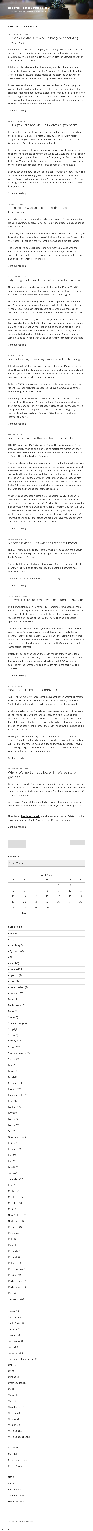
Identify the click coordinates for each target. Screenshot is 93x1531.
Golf (10, 1131)
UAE (10, 1365)
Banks (11, 999)
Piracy (11, 1245)
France (11, 1119)
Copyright (13, 1029)
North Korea (14, 1221)
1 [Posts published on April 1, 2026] (47, 885)
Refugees (13, 1263)
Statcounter (6, 1529)
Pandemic (13, 1233)
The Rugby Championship (21, 1359)
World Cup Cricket (17, 1437)
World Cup (13, 1431)
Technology (14, 1341)
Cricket (12, 1047)
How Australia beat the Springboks (33, 690)
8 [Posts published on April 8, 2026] (47, 891)
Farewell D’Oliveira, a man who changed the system (45, 600)
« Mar (23, 913)
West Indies (14, 1407)
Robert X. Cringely (17, 1460)
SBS (10, 1305)
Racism (12, 1257)
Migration (13, 1203)
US (9, 1389)
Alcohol (12, 963)
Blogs (11, 1011)
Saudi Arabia (14, 1299)
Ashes (11, 981)
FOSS (11, 1113)
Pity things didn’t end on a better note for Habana (44, 280)
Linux (11, 1185)
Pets (10, 1239)
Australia (12, 993)
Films (10, 1101)
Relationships (15, 1269)
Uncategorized (16, 1383)
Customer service (17, 1053)
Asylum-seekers (16, 987)
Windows (13, 1419)
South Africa (14, 1323)
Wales (11, 1395)
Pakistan (12, 1227)
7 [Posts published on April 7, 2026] (36, 891)
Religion (12, 1275)
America (12, 969)
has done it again (30, 816)
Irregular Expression (29, 8)
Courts (11, 1035)
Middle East (14, 1197)
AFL (10, 957)
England (12, 1089)
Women (12, 1425)
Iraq (10, 1161)
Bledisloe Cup (15, 1005)
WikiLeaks (13, 1413)
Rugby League (15, 1281)
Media (11, 1191)
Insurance (13, 1149)
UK (9, 1371)
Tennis (11, 1347)
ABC (10, 933)
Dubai (11, 1077)
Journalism (13, 1179)
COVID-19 (13, 1041)
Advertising (14, 945)
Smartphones (15, 1317)
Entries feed (14, 1489)
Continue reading (17, 110)
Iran (10, 1155)
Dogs (11, 1065)
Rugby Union (14, 1287)
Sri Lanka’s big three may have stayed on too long (44, 359)
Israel (11, 1167)
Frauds (11, 1125)
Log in (11, 1483)
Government (14, 1137)
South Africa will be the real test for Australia (40, 438)
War (10, 1401)
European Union (16, 1095)
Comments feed (16, 1495)
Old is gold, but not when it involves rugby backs (42, 125)
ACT (10, 939)
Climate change (16, 1023)
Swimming (13, 1335)
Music (11, 1209)
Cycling (12, 1059)
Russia (11, 1293)
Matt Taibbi (14, 1454)
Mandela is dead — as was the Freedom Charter (42, 543)
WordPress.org (16, 1501)
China (11, 1017)
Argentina (13, 975)
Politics (12, 1251)
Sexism (12, 1311)
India (10, 1143)
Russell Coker (15, 1466)
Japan (11, 1173)
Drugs (11, 1071)
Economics (13, 1083)
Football (12, 1107)
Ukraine (12, 1377)
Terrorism (13, 1353)
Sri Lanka (13, 1329)
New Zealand (14, 1215)
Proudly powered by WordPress (20, 1521)
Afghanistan (14, 951)
